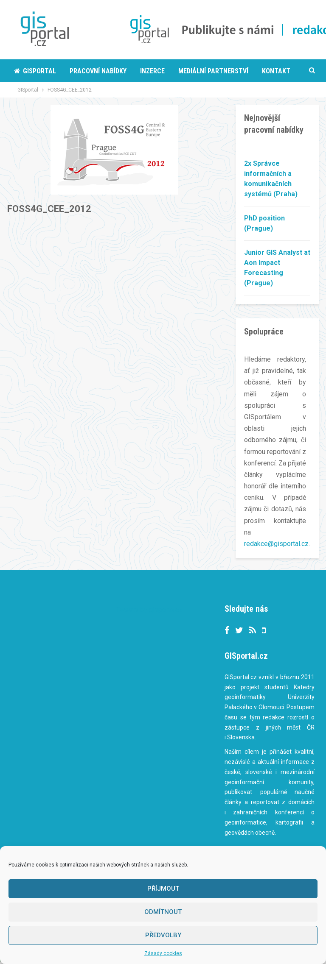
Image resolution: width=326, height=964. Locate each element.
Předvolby (163, 935)
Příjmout (163, 888)
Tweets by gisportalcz (149, 610)
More (186, 71)
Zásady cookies (163, 953)
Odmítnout (163, 912)
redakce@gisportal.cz (276, 544)
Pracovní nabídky (98, 71)
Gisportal (35, 71)
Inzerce (152, 71)
